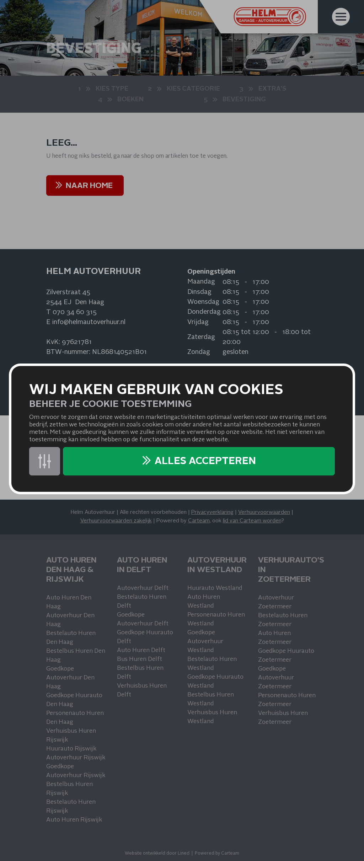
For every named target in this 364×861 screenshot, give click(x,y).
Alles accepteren (205, 462)
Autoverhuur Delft (142, 588)
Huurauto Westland (214, 588)
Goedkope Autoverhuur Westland (205, 641)
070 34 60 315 (75, 312)
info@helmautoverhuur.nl (88, 322)
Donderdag (204, 312)
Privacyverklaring (212, 512)
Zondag (198, 352)
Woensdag (203, 302)
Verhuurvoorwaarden (264, 512)
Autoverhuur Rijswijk (75, 758)
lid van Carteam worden (252, 521)
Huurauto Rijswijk (71, 749)
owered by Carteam (218, 853)
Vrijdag (198, 322)
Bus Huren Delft (139, 659)
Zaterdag (201, 337)
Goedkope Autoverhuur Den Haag (70, 678)
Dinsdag (199, 292)
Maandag (201, 282)
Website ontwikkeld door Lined (157, 853)
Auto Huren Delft (141, 650)
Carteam (199, 521)
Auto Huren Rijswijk (74, 820)
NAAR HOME (89, 186)
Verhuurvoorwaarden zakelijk (116, 521)
